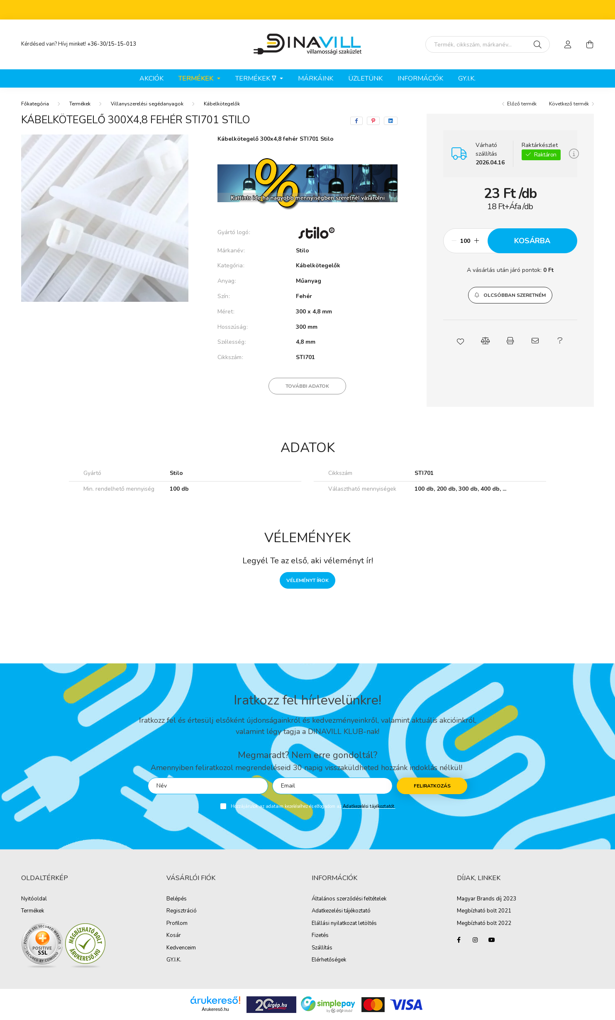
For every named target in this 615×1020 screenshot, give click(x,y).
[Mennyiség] (465, 241)
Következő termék (569, 103)
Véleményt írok (307, 580)
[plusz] (477, 241)
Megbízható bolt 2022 (484, 923)
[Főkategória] (35, 103)
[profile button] (568, 44)
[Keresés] (538, 44)
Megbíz (466, 911)
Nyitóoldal (34, 899)
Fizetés (320, 935)
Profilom (177, 923)
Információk (420, 78)
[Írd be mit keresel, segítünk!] (487, 44)
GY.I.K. (467, 78)
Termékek (79, 103)
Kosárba (532, 241)
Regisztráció (181, 911)
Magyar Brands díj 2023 (486, 899)
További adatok (307, 386)
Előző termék (522, 103)
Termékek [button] (196, 78)
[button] (510, 295)
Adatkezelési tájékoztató (341, 911)
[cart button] (589, 44)
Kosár (173, 935)
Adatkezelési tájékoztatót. (369, 806)
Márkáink (315, 78)
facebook (458, 940)
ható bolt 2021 (493, 911)
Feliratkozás (432, 786)
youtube (491, 940)
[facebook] (356, 121)
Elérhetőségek (329, 960)
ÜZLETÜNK (365, 78)
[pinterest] (373, 121)
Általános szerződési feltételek (349, 899)
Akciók (151, 78)
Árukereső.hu (215, 1009)
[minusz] (454, 241)
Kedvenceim (181, 948)
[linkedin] (391, 121)
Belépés (176, 899)
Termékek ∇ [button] (256, 78)
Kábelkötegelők (222, 103)
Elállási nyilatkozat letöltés (344, 923)
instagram (475, 940)
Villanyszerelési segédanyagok (147, 103)
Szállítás (322, 948)
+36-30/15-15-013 (111, 44)
